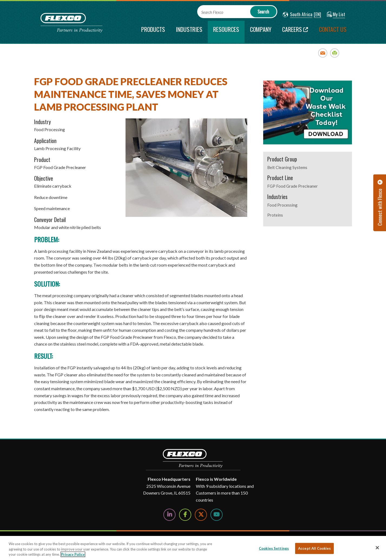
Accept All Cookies (314, 548)
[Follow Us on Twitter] (201, 514)
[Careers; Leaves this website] (295, 32)
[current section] (226, 32)
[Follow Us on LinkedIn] (169, 514)
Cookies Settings (274, 548)
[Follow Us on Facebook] (185, 514)
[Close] (377, 548)
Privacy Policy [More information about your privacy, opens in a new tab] (73, 554)
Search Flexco (212, 12)
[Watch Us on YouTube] (216, 514)
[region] (193, 548)
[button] (297, 15)
